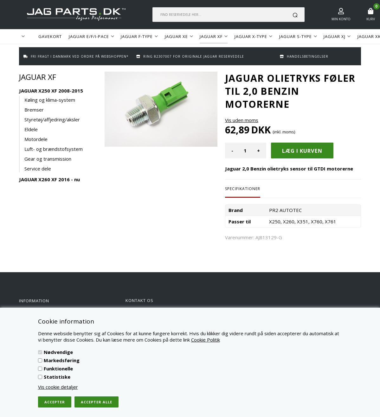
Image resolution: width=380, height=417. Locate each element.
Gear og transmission (47, 159)
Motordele (36, 139)
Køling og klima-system (49, 100)
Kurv (370, 19)
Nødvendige (58, 352)
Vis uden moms (241, 120)
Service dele (37, 168)
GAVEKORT (50, 36)
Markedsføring (62, 360)
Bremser (34, 109)
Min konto (341, 19)
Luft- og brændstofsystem (53, 149)
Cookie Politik (205, 340)
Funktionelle (58, 368)
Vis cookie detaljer (58, 387)
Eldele (31, 129)
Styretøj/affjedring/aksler (52, 119)
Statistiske (57, 377)
